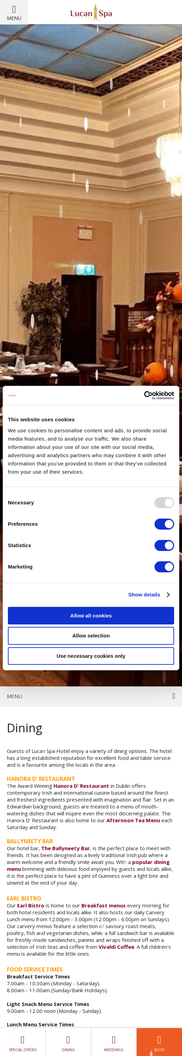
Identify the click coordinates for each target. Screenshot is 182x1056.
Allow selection (91, 635)
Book (159, 1042)
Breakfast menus (103, 905)
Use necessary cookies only (91, 656)
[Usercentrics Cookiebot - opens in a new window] (144, 395)
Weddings (114, 1042)
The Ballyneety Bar (65, 848)
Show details (144, 594)
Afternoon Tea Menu (133, 820)
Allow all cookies (91, 615)
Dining (68, 1042)
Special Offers (22, 1042)
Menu (14, 18)
